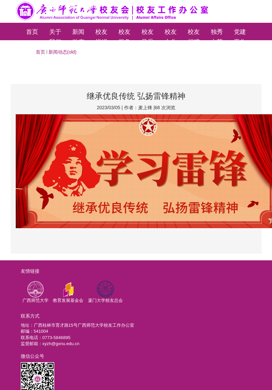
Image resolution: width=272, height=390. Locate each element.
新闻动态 (78, 34)
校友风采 (148, 34)
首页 (32, 31)
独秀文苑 (217, 34)
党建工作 (240, 34)
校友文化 (171, 34)
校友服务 (124, 34)
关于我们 (55, 34)
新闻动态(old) (63, 52)
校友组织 (101, 34)
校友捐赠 (194, 34)
